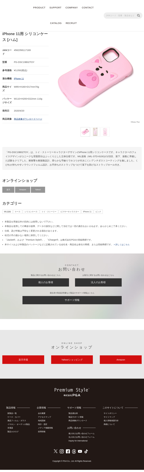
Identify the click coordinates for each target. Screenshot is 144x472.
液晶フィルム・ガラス (18, 424)
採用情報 (43, 434)
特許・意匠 (44, 427)
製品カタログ (14, 434)
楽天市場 (23, 362)
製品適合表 (74, 417)
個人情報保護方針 (112, 424)
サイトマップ (110, 420)
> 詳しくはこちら (122, 243)
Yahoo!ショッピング (71, 362)
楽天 (8, 188)
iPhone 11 (19, 77)
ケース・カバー (15, 420)
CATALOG (56, 23)
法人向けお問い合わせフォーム (83, 440)
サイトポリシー (111, 417)
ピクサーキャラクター (69, 210)
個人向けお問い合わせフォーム (83, 436)
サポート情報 (72, 301)
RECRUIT (71, 23)
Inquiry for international (79, 443)
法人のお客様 (98, 281)
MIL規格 (7, 210)
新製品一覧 (13, 417)
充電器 (11, 431)
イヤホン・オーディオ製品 (20, 427)
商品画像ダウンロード (79, 424)
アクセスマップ (46, 420)
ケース (17, 210)
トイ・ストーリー (49, 210)
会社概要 (43, 417)
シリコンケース (31, 210)
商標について (110, 427)
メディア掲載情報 (47, 431)
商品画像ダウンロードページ (29, 117)
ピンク (98, 210)
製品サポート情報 (77, 420)
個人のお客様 (45, 281)
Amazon (22, 188)
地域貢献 (43, 424)
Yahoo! (38, 188)
